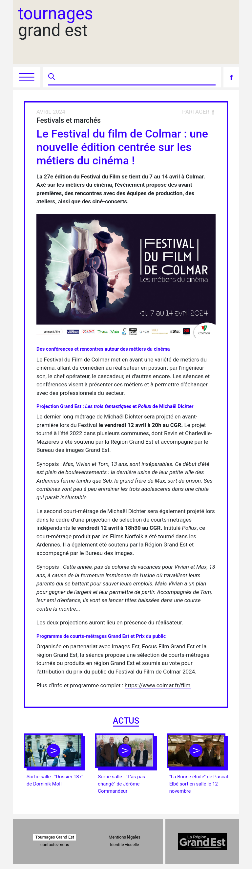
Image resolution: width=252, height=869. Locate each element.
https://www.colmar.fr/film (158, 685)
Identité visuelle (124, 844)
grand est (55, 22)
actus (126, 721)
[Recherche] (136, 77)
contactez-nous (54, 844)
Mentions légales (124, 837)
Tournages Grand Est (54, 837)
